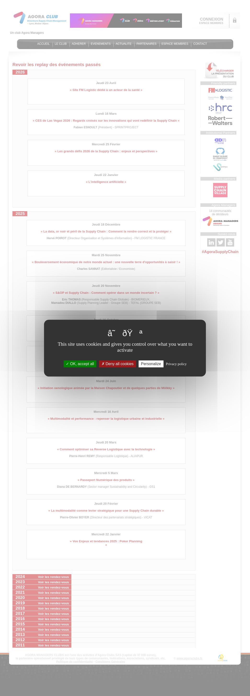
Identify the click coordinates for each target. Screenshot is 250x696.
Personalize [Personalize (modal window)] (151, 364)
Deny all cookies (118, 364)
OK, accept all (80, 364)
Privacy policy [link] (176, 364)
